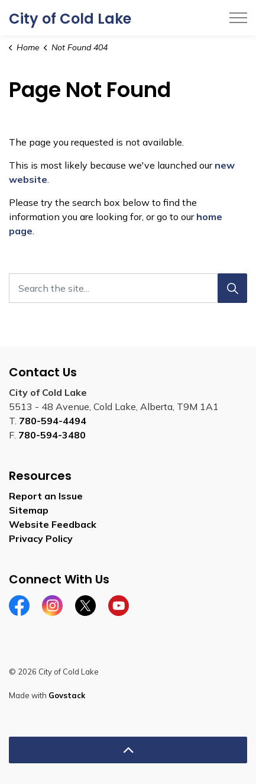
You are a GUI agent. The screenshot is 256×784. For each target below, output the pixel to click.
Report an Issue (46, 496)
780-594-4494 (52, 421)
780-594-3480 (52, 435)
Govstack (66, 695)
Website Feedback (52, 524)
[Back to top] (128, 750)
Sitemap (28, 510)
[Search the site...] (128, 288)
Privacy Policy (41, 538)
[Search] (232, 288)
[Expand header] (238, 18)
